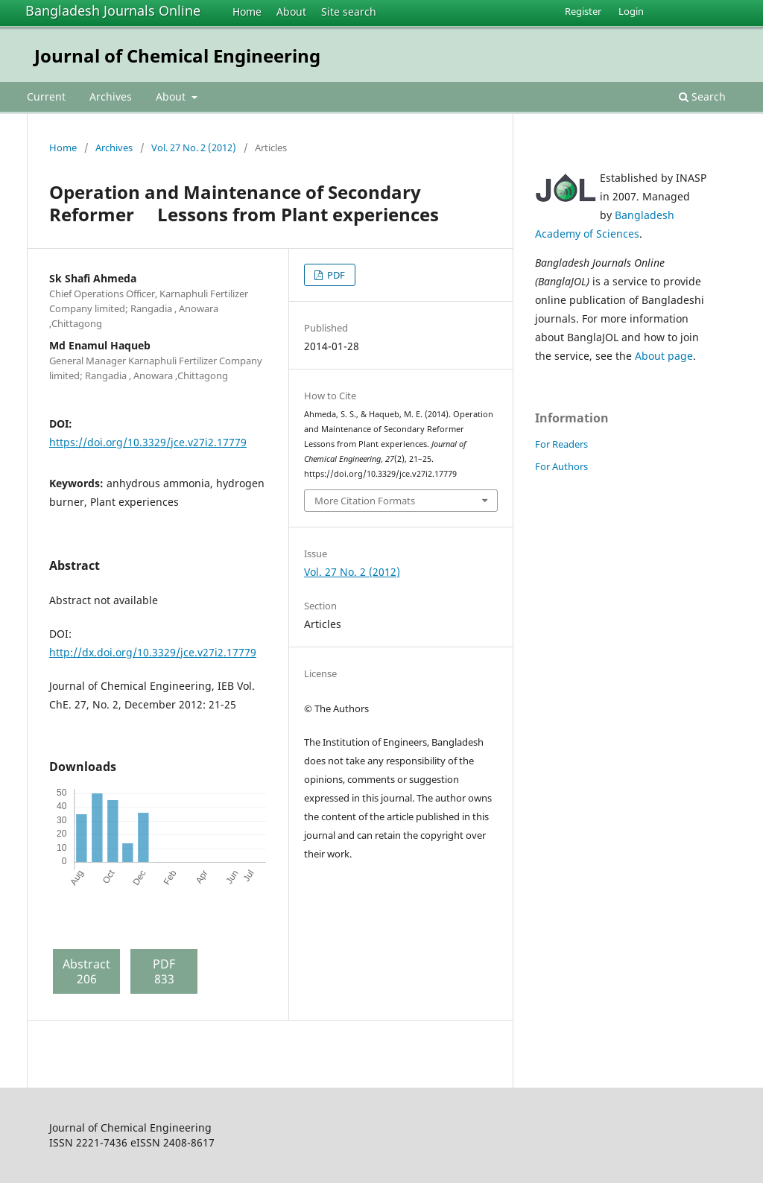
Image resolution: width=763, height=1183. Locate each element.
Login (631, 11)
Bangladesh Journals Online (112, 10)
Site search (348, 11)
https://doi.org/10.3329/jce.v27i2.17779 (148, 442)
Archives (110, 96)
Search (702, 96)
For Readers (561, 444)
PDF (335, 275)
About (291, 11)
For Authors (561, 466)
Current (46, 96)
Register (583, 11)
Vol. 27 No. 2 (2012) (193, 147)
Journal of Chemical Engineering (177, 55)
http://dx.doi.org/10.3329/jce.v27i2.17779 (152, 652)
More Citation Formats (364, 500)
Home (247, 11)
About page (664, 356)
